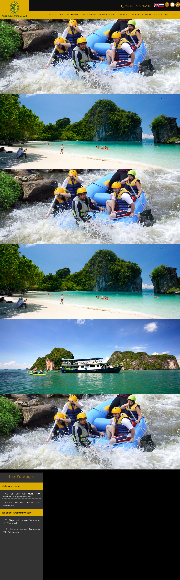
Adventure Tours (11, 486)
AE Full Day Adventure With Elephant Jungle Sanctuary (21, 495)
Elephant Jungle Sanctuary (16, 512)
